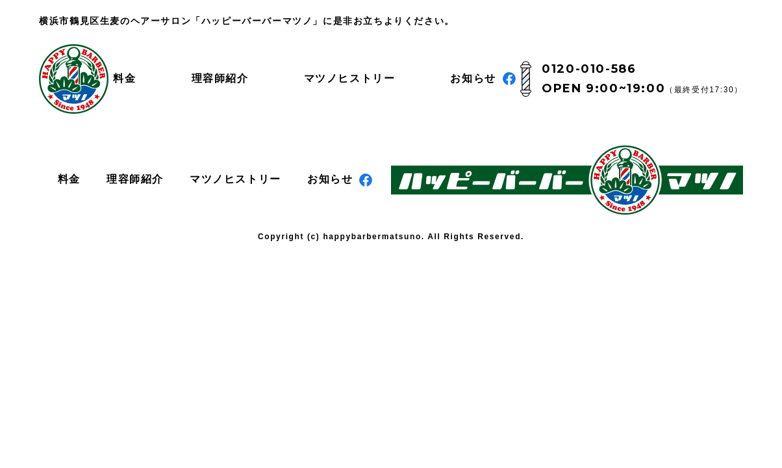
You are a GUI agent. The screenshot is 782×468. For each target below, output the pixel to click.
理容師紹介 (220, 78)
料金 (124, 78)
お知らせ (482, 78)
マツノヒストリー (350, 78)
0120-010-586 (589, 69)
